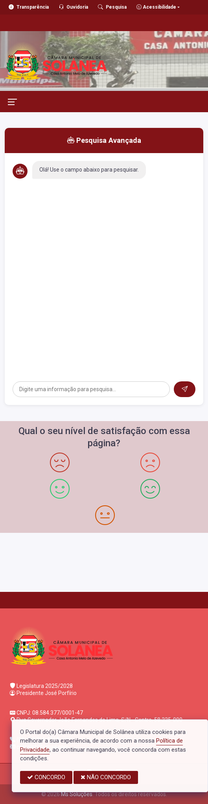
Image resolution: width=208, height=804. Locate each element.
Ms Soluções (76, 794)
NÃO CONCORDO (106, 777)
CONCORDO (46, 777)
